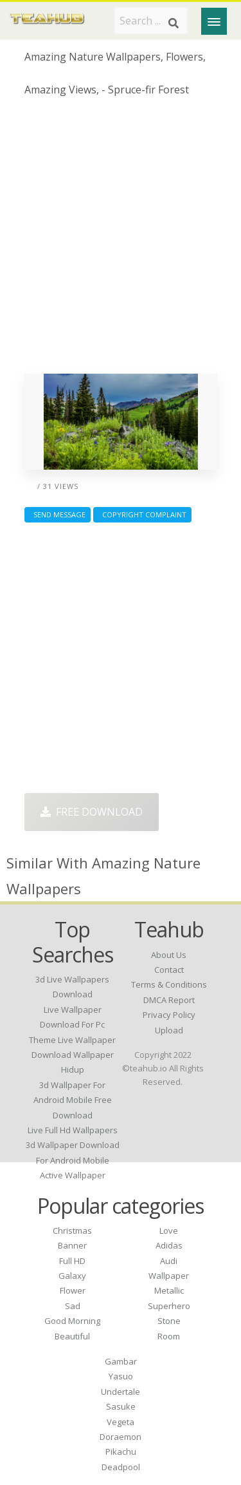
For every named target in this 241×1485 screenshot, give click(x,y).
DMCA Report (169, 1000)
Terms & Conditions (169, 984)
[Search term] (151, 20)
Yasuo (121, 1376)
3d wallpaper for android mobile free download (72, 1100)
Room (168, 1336)
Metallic (169, 1290)
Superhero (169, 1306)
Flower (72, 1290)
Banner (72, 1245)
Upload (169, 1030)
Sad (72, 1306)
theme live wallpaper (72, 1040)
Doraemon (120, 1436)
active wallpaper (72, 1175)
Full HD (72, 1261)
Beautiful (72, 1336)
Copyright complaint (142, 514)
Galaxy (72, 1275)
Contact (169, 969)
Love (168, 1230)
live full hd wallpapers (73, 1130)
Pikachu (120, 1451)
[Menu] (214, 21)
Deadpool (121, 1467)
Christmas (72, 1230)
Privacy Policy (169, 1014)
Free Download (91, 812)
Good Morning (72, 1321)
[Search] (173, 23)
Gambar (121, 1361)
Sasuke (121, 1406)
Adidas (169, 1245)
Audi (168, 1261)
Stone (169, 1321)
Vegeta (120, 1422)
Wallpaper (168, 1275)
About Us (168, 955)
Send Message (57, 514)
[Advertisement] (120, 240)
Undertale (120, 1391)
